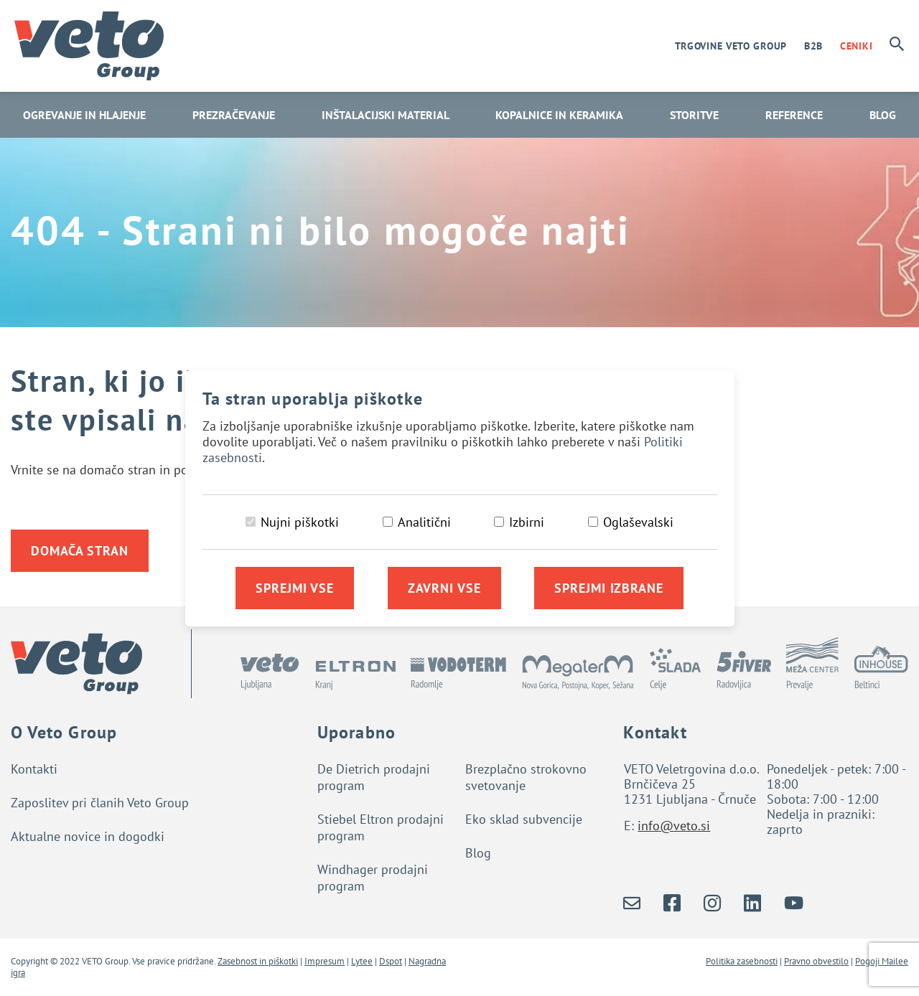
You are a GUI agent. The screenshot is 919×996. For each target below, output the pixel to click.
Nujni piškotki (300, 522)
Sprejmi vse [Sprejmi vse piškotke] (295, 588)
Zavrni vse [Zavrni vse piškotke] (444, 588)
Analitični (424, 522)
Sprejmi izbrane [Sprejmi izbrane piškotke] (608, 588)
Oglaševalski (638, 522)
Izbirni (526, 522)
